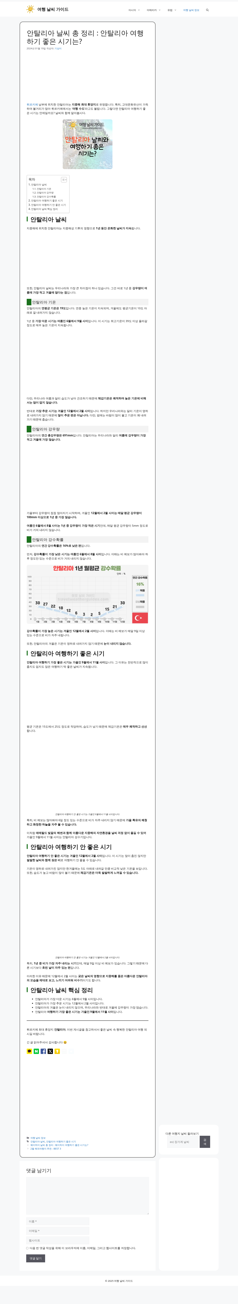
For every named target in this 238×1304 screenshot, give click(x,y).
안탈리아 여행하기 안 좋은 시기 (48, 204)
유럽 (174, 10)
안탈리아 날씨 (39, 184)
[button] (207, 10)
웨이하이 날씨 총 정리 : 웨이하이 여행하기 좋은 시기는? (59, 1156)
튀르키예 (32, 104)
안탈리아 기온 (44, 188)
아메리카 (155, 10)
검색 (205, 1153)
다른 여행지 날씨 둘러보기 (182, 1145)
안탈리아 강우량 (45, 192)
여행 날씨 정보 (191, 10)
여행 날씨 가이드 (52, 9)
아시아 (136, 10)
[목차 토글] (62, 180)
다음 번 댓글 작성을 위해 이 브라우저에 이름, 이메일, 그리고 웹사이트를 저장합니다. (83, 1260)
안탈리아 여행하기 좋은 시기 (47, 200)
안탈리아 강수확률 (46, 196)
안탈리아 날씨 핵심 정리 (44, 209)
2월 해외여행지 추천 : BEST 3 (46, 1160)
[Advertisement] (87, 73)
